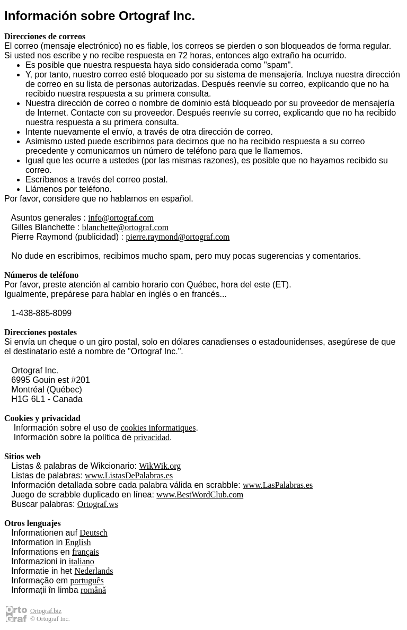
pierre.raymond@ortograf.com (177, 236)
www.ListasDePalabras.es (129, 475)
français (85, 551)
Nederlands (94, 570)
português (87, 580)
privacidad (152, 437)
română (93, 589)
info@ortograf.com (121, 217)
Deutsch (93, 532)
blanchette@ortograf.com (125, 227)
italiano (81, 561)
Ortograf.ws (97, 504)
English (78, 542)
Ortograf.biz (45, 611)
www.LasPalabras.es (278, 484)
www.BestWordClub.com (199, 494)
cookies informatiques (158, 427)
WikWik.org (160, 465)
